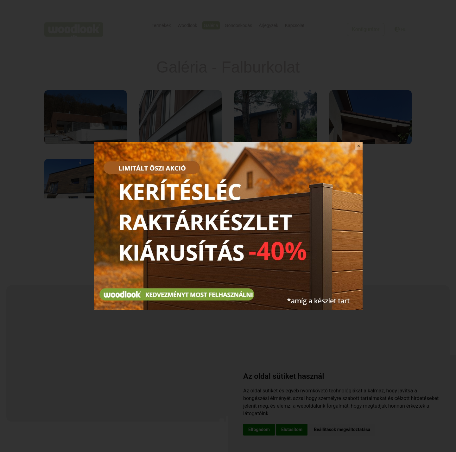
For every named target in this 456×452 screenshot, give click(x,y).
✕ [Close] (358, 146)
